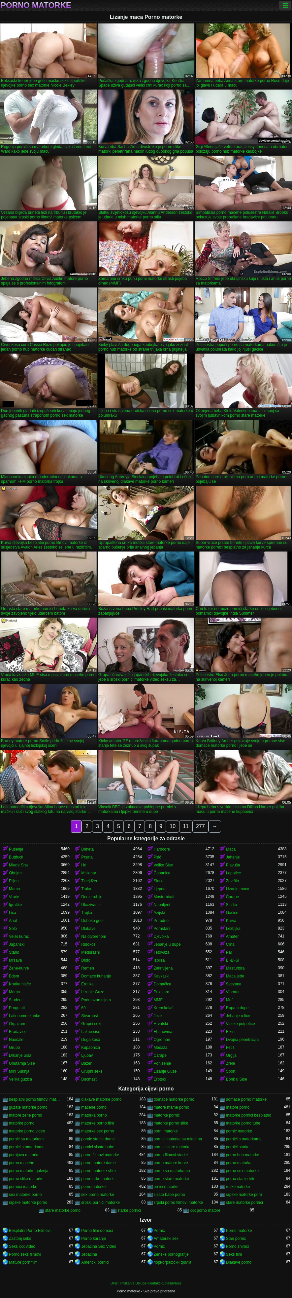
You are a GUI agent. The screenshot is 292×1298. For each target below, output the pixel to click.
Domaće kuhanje (96, 976)
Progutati (17, 1008)
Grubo (14, 1047)
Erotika (87, 984)
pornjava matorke (24, 1155)
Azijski (159, 912)
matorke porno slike (171, 1123)
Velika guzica (20, 1079)
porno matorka (238, 1163)
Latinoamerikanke (24, 1015)
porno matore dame (98, 1163)
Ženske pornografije (171, 1254)
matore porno (237, 1107)
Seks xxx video (22, 1246)
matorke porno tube (243, 1123)
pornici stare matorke (172, 1147)
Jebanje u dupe (167, 944)
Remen (87, 968)
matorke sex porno (97, 1131)
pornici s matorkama (27, 1147)
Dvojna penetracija (242, 1039)
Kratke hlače (20, 984)
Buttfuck (16, 857)
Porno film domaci (97, 1230)
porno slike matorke (26, 1178)
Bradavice (17, 1031)
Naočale (16, 1039)
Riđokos (88, 944)
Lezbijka (233, 928)
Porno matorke (36, 5)
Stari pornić (236, 1238)
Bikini (231, 1031)
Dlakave (88, 928)
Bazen (86, 1063)
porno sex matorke (242, 1170)
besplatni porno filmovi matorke (35, 1099)
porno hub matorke (242, 1155)
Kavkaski (162, 976)
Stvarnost (89, 1015)
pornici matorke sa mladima (178, 1139)
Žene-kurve (19, 968)
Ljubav (87, 1055)
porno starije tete (240, 1178)
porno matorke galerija (28, 1170)
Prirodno (161, 920)
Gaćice (232, 912)
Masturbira (235, 968)
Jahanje (233, 857)
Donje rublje (91, 897)
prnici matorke (166, 1186)
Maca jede (235, 976)
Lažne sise (90, 1031)
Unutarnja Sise (22, 1063)
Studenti (16, 1000)
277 (200, 826)
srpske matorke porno (28, 1202)
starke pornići (129, 1210)
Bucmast (89, 1079)
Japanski (16, 944)
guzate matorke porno (28, 1107)
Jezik (158, 1015)
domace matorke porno (174, 1099)
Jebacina (89, 1254)
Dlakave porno (238, 1262)
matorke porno (21, 1123)
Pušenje (16, 849)
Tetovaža (162, 952)
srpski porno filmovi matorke (178, 1202)
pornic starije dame (97, 1139)
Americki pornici (95, 1262)
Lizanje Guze (92, 992)
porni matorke (166, 1131)
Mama (14, 889)
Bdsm (14, 976)
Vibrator (233, 992)
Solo (13, 928)
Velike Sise (163, 865)
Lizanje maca (237, 889)
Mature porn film (23, 1262)
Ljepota (160, 889)
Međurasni (90, 952)
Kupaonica (90, 1047)
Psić (157, 857)
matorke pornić (167, 1115)
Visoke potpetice (240, 1023)
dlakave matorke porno (101, 1099)
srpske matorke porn (244, 1194)
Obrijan (15, 873)
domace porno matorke (246, 1099)
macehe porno (94, 1107)
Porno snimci (237, 1246)
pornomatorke (93, 1186)
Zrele (230, 1063)
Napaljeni (162, 904)
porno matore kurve (171, 1163)
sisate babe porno (169, 1194)
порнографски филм (172, 1262)
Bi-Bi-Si (232, 960)
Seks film (234, 1254)
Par (229, 952)
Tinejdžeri (89, 881)
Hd (83, 865)
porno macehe (21, 1163)
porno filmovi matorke (100, 1155)
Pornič (159, 1246)
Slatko (231, 904)
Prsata (87, 857)
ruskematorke (238, 1186)
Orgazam (17, 1023)
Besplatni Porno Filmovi (29, 1230)
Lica (12, 912)
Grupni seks (91, 1023)
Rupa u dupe (237, 1008)
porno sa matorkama (172, 1170)
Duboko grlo (92, 920)
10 (173, 826)
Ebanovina (163, 1031)
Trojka (86, 912)
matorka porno (94, 1115)
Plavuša (233, 865)
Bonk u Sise (236, 1079)
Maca (231, 849)
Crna (230, 944)
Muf (229, 1000)
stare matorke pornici (244, 1202)
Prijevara (161, 992)
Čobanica (162, 873)
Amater (232, 936)
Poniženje (162, 1063)
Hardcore (162, 849)
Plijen (13, 881)
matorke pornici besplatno (248, 1115)
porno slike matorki (97, 1178)
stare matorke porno (63, 1210)
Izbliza (159, 960)
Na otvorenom (93, 936)
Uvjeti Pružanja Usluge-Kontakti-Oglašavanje (146, 1283)
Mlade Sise (18, 865)
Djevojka (161, 936)
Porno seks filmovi (25, 1254)
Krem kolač (164, 1008)
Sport (231, 1071)
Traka (86, 889)
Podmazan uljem (96, 1000)
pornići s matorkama (244, 1139)
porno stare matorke (171, 1178)
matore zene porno (25, 1115)
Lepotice (233, 873)
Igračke (15, 904)
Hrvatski (161, 1023)
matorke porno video (27, 1131)
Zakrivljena (163, 968)
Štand (14, 952)
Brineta (87, 849)
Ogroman (162, 1039)
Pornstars (162, 928)
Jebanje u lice (238, 1015)
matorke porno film (97, 1123)
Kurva (231, 920)
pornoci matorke (23, 1186)
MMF (158, 1000)
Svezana (234, 984)
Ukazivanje (91, 904)
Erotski (160, 1079)
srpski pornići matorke (100, 1202)
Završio (232, 881)
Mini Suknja (19, 1071)
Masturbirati (164, 897)
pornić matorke (239, 1131)
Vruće (14, 897)
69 (83, 1008)
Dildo (85, 960)
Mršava (15, 960)
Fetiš (230, 1047)
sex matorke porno (25, 1194)
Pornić (159, 1230)
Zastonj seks (20, 1238)
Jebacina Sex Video (98, 1246)
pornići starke (237, 1147)
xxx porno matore (205, 1210)
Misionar (88, 873)
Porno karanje (93, 1238)
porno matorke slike (98, 1170)
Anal (13, 920)
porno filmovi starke (171, 1155)
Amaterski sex (166, 1238)
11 (186, 826)
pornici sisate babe (97, 1147)
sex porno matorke (97, 1194)
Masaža (161, 1047)
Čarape (232, 897)
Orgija (231, 1055)
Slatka (159, 881)
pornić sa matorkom (26, 1139)
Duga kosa (90, 1039)
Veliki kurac (19, 936)
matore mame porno (171, 1107)
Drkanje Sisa (20, 1055)
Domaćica (162, 984)
